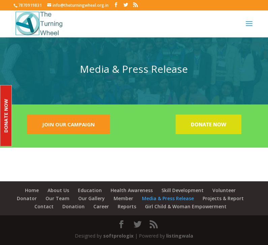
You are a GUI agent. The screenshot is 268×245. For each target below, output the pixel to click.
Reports (127, 206)
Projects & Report (223, 198)
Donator (27, 198)
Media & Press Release (168, 198)
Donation (73, 206)
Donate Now (6, 116)
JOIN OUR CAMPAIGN (68, 124)
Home (32, 190)
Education (90, 190)
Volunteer (224, 190)
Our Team (57, 198)
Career (101, 206)
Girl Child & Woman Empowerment (186, 206)
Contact (44, 206)
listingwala (179, 236)
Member (123, 198)
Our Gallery (91, 198)
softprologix (118, 236)
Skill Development (182, 190)
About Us (58, 190)
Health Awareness (132, 190)
